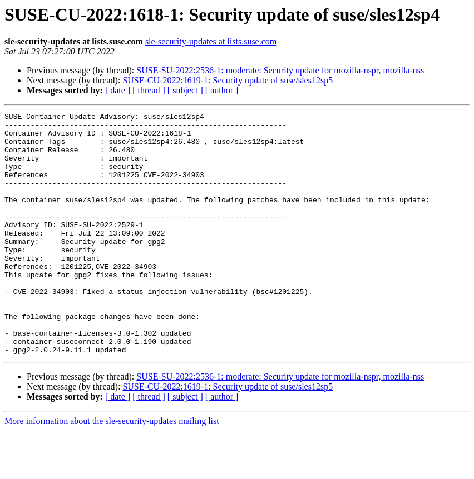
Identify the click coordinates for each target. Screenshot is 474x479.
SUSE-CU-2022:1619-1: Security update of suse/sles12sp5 (227, 80)
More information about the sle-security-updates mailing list (111, 469)
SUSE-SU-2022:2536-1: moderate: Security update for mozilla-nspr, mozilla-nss (280, 70)
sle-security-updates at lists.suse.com (210, 41)
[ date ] (117, 90)
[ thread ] (148, 90)
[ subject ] (185, 90)
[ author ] (222, 90)
